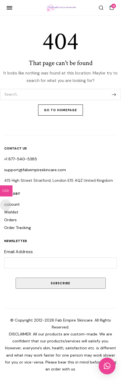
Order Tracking (17, 227)
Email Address (18, 252)
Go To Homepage (60, 110)
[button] (107, 366)
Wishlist (11, 212)
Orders (10, 219)
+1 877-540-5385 (20, 158)
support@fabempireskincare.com (35, 169)
